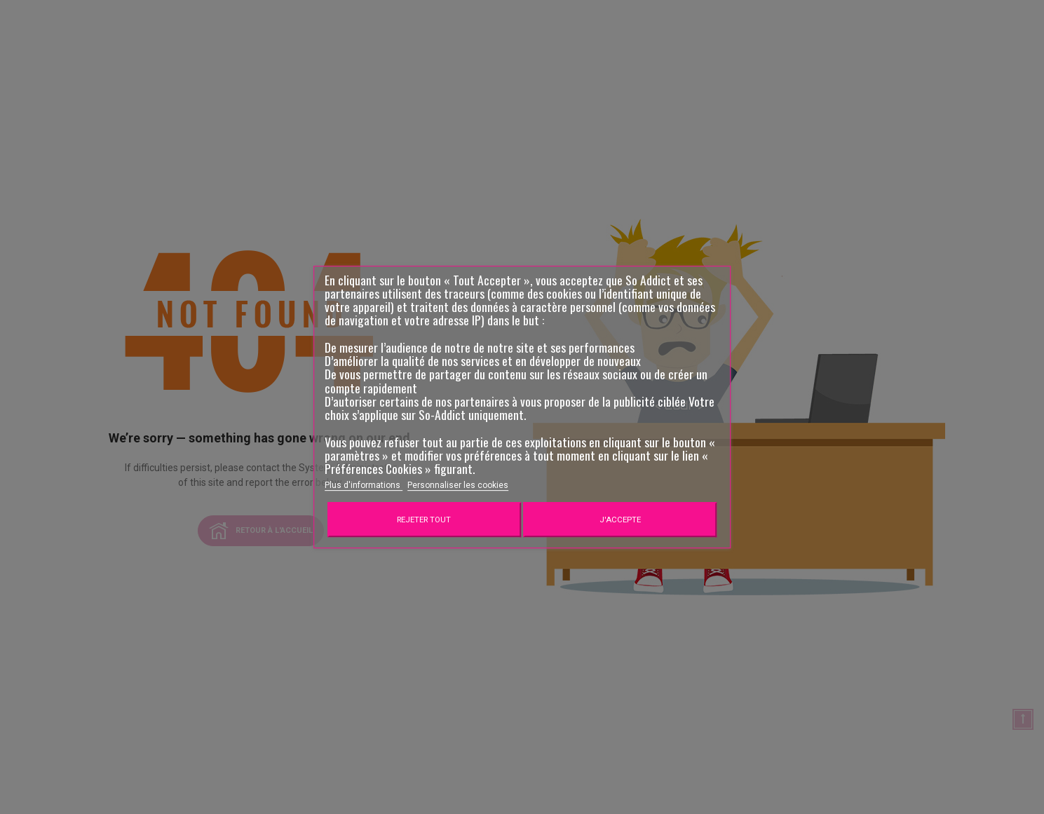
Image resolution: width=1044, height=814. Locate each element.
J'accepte (620, 519)
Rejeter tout (424, 519)
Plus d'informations (363, 485)
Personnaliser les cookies (457, 485)
